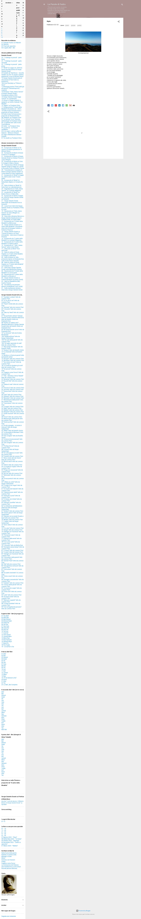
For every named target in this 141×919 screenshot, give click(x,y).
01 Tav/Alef (5, 616)
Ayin (2, 717)
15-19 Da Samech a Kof (8, 678)
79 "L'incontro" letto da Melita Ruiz (12, 545)
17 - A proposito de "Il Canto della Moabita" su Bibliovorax (12, 222)
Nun (2, 714)
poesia (73, 25)
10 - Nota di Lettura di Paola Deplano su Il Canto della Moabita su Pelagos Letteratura (12, 253)
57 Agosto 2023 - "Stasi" (9, 837)
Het (2, 704)
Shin (2, 726)
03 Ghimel (4, 657)
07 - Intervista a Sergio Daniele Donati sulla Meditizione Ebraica (11, 268)
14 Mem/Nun (5, 638)
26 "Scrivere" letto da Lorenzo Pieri (12, 389)
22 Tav (3, 683)
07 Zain (3, 664)
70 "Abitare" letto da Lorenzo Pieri (12, 519)
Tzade (3, 721)
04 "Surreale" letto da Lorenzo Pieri (12, 307)
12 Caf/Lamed (6, 635)
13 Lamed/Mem (6, 636)
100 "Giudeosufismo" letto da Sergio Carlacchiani (10, 337)
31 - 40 (3, 834)
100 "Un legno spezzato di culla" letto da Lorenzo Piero (11, 344)
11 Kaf (3, 671)
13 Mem (4, 674)
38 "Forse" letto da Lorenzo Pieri (11, 417)
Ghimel (3, 695)
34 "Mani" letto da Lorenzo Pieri (11, 408)
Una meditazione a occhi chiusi (11, 867)
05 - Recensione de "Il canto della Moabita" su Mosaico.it (12, 275)
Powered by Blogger (83, 911)
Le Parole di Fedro (57, 4)
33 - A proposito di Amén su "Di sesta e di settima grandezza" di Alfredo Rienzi (11, 149)
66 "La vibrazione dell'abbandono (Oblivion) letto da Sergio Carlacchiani (11, 507)
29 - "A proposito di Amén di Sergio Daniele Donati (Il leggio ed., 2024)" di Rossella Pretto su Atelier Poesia (12, 166)
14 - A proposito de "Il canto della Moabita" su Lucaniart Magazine (11, 239)
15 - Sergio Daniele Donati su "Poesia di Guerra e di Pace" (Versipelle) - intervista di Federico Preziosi (12, 234)
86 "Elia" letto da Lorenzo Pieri (11, 564)
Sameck (3, 716)
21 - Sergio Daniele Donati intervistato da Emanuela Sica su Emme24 (11, 202)
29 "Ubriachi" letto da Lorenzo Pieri (12, 396)
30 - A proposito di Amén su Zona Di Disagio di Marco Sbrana (12, 162)
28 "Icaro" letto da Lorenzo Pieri (11, 394)
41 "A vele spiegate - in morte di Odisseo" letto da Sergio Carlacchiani (11, 427)
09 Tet (3, 667)
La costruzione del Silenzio (10, 865)
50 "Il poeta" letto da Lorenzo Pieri (12, 456)
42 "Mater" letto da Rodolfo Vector (12, 430)
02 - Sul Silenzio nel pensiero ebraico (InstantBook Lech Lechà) (11, 285)
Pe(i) (2, 719)
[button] (119, 21)
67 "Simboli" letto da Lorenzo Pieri (12, 511)
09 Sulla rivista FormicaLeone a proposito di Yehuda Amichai (11, 115)
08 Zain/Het (5, 628)
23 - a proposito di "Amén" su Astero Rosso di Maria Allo (10, 193)
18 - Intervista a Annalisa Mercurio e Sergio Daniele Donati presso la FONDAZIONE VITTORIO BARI (12, 217)
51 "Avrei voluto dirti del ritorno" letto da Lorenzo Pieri (11, 459)
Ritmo (3, 858)
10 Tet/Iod (4, 631)
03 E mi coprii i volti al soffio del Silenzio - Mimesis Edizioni (11, 132)
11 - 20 (3, 830)
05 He (3, 661)
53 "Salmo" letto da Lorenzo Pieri (11, 465)
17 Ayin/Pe (5, 643)
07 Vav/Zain (5, 626)
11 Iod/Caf (4, 633)
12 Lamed (4, 673)
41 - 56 (3, 835)
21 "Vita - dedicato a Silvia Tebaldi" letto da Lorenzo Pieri (12, 376)
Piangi (3, 861)
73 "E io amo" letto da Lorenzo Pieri (12, 528)
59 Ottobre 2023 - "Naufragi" (10, 841)
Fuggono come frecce (8, 863)
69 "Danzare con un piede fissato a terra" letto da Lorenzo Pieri (12, 517)
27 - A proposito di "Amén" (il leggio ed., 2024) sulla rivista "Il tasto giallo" (12, 176)
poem (67, 25)
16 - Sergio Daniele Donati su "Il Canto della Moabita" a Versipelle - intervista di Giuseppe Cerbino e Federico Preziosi (12, 227)
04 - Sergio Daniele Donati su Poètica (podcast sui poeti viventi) (12, 278)
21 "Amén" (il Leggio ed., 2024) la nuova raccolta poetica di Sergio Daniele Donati (11, 69)
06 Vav (3, 662)
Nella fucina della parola (8, 853)
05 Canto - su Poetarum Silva (10, 126)
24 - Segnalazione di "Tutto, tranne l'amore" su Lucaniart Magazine (12, 189)
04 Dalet (4, 659)
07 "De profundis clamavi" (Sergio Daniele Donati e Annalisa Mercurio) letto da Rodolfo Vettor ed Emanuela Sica (12, 318)
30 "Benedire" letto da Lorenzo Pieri (12, 398)
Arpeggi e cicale (6, 856)
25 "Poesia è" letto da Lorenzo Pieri (12, 388)
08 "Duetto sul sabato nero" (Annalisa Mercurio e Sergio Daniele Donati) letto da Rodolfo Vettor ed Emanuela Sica (12, 325)
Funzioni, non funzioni (8, 860)
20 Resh (4, 679)
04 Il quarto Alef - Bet (8, 48)
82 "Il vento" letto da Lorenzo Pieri (12, 552)
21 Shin (3, 681)
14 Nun (3, 676)
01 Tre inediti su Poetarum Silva (11, 138)
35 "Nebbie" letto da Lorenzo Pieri (12, 410)
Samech (3, 763)
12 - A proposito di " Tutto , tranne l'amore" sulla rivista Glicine (11, 246)
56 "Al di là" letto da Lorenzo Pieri (11, 473)
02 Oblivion (5, 44)
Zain (2, 702)
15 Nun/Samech (6, 640)
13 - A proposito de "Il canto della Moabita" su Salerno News (11, 242)
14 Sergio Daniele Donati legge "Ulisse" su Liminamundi (11, 97)
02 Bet (3, 655)
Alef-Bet (4, 729)
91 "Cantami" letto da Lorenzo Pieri (12, 583)
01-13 (3, 821)
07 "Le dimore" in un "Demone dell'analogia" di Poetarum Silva (11, 120)
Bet (2, 693)
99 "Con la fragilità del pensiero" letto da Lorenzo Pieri (11, 607)
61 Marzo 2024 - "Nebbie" (9, 846)
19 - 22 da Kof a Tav (7, 647)
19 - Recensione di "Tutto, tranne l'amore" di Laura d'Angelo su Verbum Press (11, 212)
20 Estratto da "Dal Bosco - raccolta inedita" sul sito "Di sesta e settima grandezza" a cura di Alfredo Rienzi (12, 74)
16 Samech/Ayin (6, 641)
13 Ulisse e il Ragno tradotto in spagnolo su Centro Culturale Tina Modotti (11, 102)
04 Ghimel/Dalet (6, 621)
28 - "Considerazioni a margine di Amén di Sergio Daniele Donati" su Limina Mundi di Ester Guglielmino (12, 171)
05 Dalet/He (5, 623)
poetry (79, 25)
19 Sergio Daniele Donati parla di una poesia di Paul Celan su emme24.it (11, 79)
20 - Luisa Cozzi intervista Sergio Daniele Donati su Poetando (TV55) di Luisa (12, 207)
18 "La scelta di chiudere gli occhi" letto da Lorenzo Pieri (12, 366)
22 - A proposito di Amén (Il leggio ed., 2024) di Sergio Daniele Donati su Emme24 (12, 197)
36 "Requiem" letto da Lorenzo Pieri (12, 412)
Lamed (3, 711)
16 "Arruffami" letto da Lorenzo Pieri (12, 360)
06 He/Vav (4, 624)
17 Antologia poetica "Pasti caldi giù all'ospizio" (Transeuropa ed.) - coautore (12, 88)
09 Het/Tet (4, 629)
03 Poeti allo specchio (8, 46)
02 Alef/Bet (5, 617)
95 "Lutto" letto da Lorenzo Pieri (11, 595)
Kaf (2, 709)
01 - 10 (3, 829)
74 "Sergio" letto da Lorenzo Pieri (11, 530)
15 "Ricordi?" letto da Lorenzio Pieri (12, 359)
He (2, 699)
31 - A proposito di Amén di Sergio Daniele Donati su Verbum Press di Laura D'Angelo (12, 158)
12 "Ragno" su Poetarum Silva (10, 105)
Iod (2, 707)
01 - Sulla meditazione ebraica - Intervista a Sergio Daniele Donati (11, 289)
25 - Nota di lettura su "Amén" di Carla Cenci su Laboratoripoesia (11, 186)
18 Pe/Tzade (5, 645)
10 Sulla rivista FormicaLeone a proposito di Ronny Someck (11, 111)
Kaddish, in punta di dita (8, 855)
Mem (3, 712)
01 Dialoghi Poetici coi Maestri (11, 43)
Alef (2, 692)
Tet (2, 705)
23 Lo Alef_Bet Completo (9, 685)
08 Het (3, 666)
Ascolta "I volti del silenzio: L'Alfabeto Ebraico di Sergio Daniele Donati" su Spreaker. (12, 802)
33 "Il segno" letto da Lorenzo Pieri (12, 406)
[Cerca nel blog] (12, 813)
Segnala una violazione (8, 916)
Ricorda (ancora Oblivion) (9, 868)
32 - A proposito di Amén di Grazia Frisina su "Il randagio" (12, 153)
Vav (2, 700)
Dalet (3, 697)
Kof (2, 723)
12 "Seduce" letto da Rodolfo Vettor (12, 350)
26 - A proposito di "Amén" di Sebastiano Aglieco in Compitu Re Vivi (12, 182)
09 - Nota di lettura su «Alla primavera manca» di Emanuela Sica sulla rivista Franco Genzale (12, 259)
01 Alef (3, 654)
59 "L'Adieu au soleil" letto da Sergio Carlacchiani (10, 483)
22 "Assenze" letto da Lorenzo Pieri (12, 379)
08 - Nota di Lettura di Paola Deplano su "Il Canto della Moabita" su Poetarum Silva (12, 264)
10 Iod (3, 669)
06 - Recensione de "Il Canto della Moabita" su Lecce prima (12, 272)
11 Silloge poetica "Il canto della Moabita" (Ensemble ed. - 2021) (11, 108)
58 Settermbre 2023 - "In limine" (11, 839)
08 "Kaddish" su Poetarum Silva (11, 117)
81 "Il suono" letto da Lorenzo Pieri (12, 550)
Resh (3, 724)
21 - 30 (3, 832)
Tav (2, 728)
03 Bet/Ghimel (6, 619)
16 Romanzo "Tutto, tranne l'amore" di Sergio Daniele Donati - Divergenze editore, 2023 (12, 93)
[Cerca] (122, 5)
